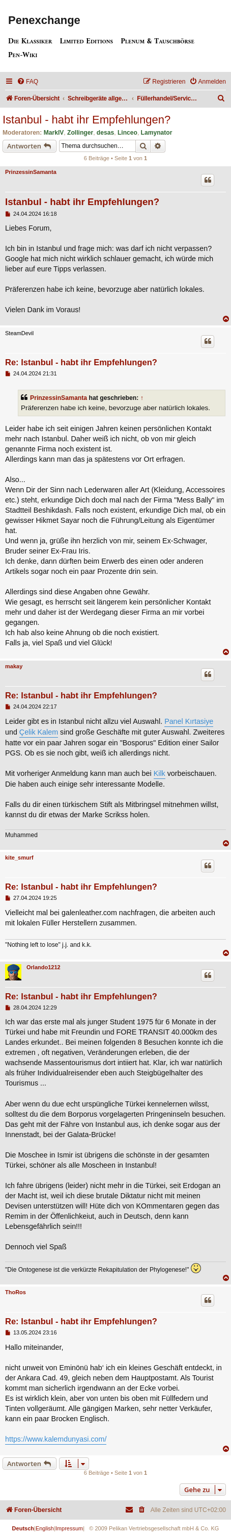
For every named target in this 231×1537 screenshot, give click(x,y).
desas (105, 132)
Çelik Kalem (38, 732)
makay (13, 666)
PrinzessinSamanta (30, 172)
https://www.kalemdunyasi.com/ (55, 1439)
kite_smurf (19, 857)
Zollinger (80, 132)
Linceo (127, 132)
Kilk (159, 773)
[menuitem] (27, 82)
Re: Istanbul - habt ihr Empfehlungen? (81, 362)
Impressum (69, 1528)
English (45, 1528)
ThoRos (15, 1292)
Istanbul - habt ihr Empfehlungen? (86, 119)
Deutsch (23, 1528)
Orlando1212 (43, 967)
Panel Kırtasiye (188, 721)
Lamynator (156, 132)
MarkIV (54, 132)
